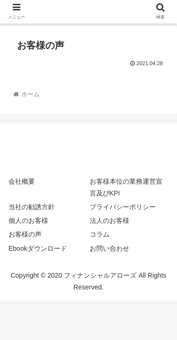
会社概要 (21, 181)
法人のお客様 (109, 220)
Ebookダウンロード (37, 248)
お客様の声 (25, 234)
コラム (100, 234)
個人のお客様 (28, 220)
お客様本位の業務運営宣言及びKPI (126, 187)
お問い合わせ (109, 248)
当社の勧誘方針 (31, 207)
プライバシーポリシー (123, 207)
